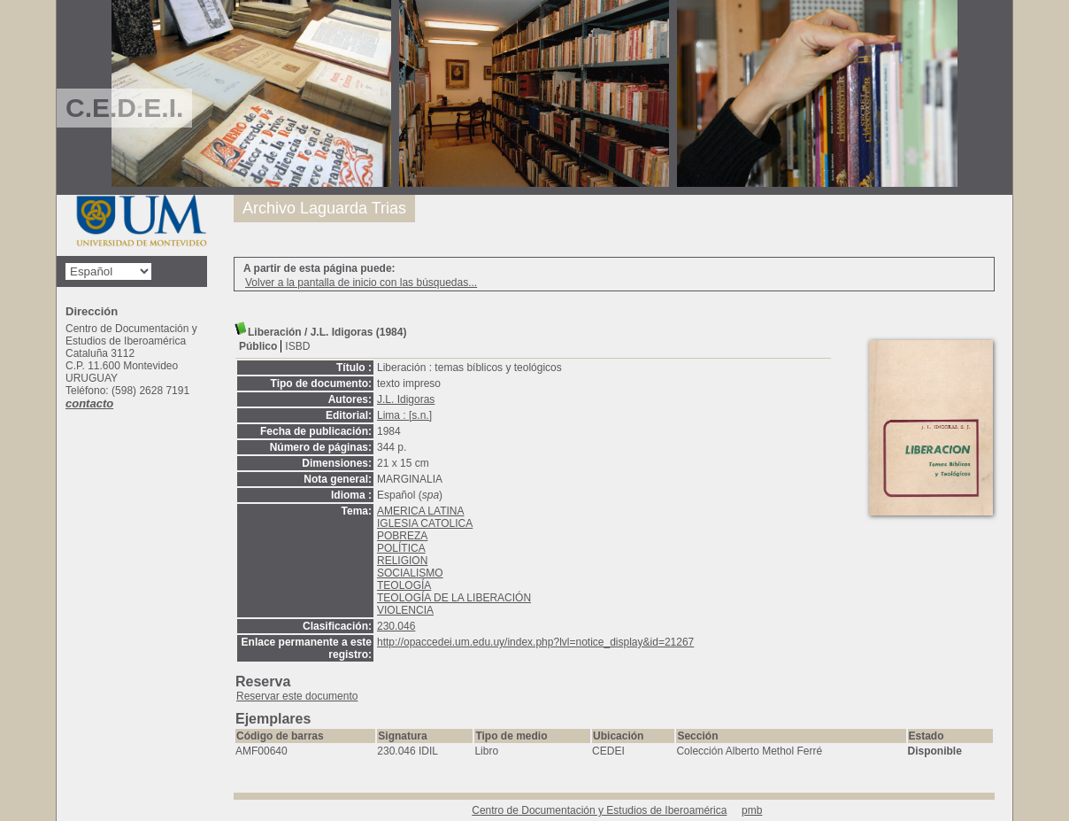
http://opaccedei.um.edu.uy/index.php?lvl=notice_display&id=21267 (535, 642)
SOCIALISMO (410, 573)
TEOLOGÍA (404, 585)
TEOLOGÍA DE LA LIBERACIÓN (454, 598)
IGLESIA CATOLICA (425, 523)
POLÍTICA (401, 548)
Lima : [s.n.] (404, 415)
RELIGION (402, 560)
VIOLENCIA (405, 610)
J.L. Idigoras (406, 399)
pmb (752, 810)
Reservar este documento (297, 696)
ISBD (297, 346)
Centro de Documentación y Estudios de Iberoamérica (599, 810)
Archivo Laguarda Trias (324, 208)
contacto (89, 403)
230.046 (396, 626)
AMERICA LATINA (420, 511)
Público (258, 346)
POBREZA (402, 536)
